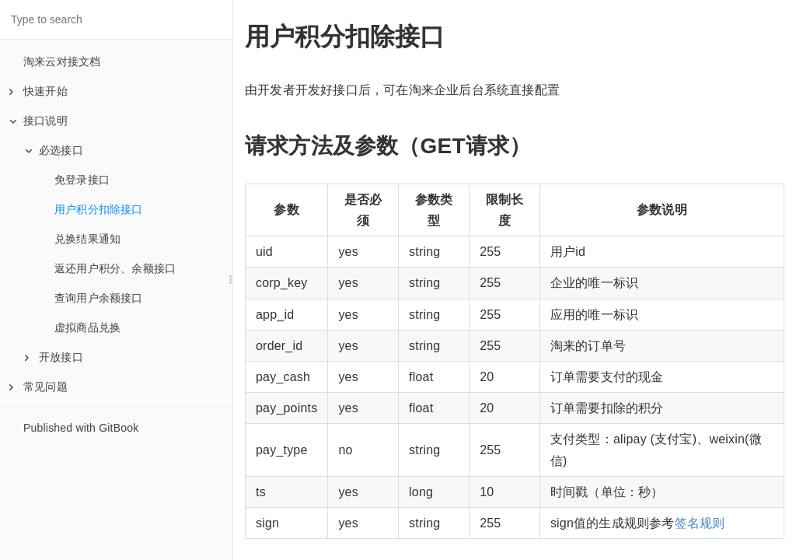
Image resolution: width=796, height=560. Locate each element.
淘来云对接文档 (61, 61)
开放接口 (54, 357)
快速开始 (38, 91)
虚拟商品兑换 (87, 327)
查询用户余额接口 (98, 298)
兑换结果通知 (87, 239)
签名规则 (700, 523)
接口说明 (38, 120)
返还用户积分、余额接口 (115, 268)
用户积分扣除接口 (98, 209)
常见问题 (38, 386)
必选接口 (54, 150)
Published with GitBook (80, 428)
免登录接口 (82, 179)
